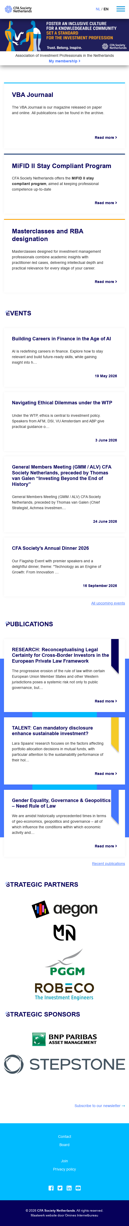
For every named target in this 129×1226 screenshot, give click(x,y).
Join (64, 1161)
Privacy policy (64, 1169)
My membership (64, 61)
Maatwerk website (44, 1215)
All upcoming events (108, 603)
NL (98, 9)
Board (64, 1144)
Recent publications (108, 863)
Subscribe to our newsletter (98, 1105)
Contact (64, 1136)
